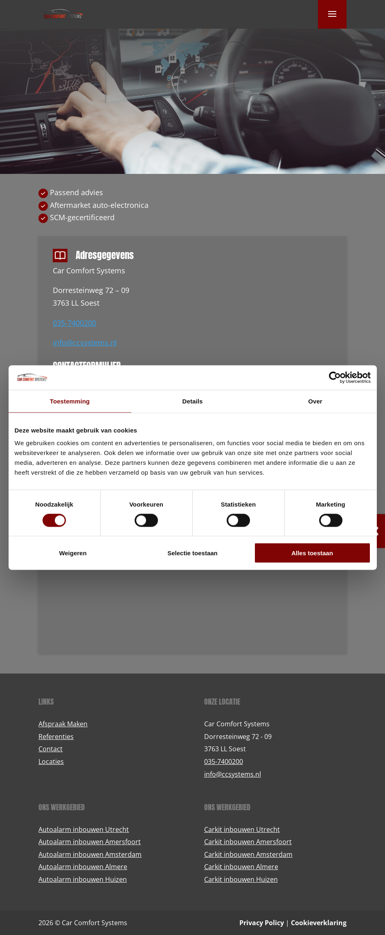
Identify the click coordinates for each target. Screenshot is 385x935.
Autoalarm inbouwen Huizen (82, 879)
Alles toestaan (312, 553)
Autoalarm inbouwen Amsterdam (90, 854)
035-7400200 (74, 323)
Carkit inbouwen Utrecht (242, 829)
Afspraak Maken (63, 723)
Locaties (51, 761)
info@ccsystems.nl (85, 342)
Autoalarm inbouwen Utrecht (83, 829)
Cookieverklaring (319, 922)
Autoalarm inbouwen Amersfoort (89, 841)
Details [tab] (192, 400)
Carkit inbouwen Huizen (241, 879)
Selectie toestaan (192, 553)
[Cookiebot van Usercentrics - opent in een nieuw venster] (335, 377)
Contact (50, 748)
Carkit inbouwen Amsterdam (248, 854)
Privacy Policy (261, 922)
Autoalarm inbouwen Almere (82, 866)
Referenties (56, 736)
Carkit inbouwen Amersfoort (248, 841)
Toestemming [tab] (70, 400)
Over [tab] (315, 400)
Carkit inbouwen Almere (241, 866)
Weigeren (72, 553)
